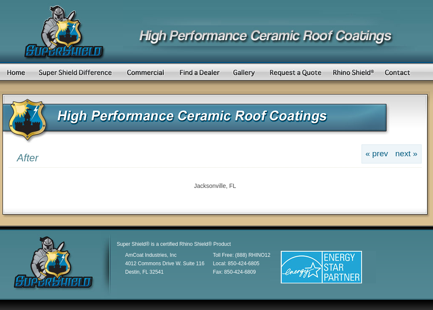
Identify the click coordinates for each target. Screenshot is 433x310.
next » (406, 153)
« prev (376, 153)
